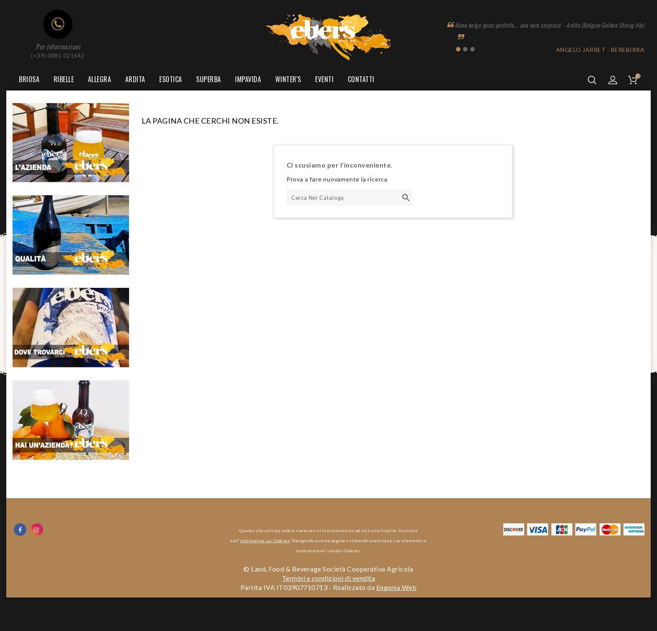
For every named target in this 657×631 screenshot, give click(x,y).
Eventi (324, 79)
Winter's (288, 79)
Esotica (170, 79)
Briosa (29, 79)
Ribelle (64, 79)
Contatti (361, 79)
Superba (208, 79)
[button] (613, 80)
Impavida (248, 79)
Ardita (135, 79)
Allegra (99, 79)
